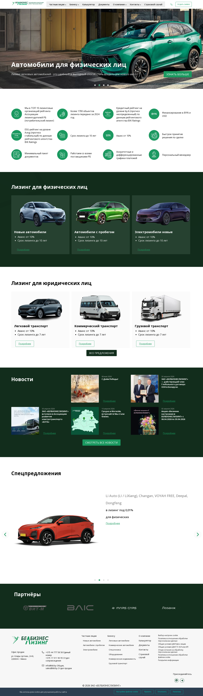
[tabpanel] (101, 49)
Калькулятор (88, 4)
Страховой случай (153, 4)
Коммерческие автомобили (121, 645)
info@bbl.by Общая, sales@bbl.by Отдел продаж (59, 667)
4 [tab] (108, 85)
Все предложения (101, 353)
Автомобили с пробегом (94, 645)
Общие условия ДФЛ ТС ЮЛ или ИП (173, 647)
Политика (177, 692)
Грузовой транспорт (118, 663)
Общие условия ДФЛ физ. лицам (172, 644)
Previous (5, 534)
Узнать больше (177, 74)
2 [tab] (99, 85)
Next (198, 534)
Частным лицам (56, 4)
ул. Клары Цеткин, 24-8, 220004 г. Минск (22, 657)
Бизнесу (73, 4)
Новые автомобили (92, 640)
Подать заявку (183, 4)
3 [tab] (103, 85)
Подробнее (23, 249)
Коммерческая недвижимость (122, 659)
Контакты (134, 4)
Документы (103, 4)
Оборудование (116, 654)
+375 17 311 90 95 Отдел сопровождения (57, 659)
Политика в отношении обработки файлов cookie (173, 656)
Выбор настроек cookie (168, 635)
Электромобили (90, 649)
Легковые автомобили (119, 640)
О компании (119, 4)
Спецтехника (115, 649)
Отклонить (162, 692)
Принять (148, 692)
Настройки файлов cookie (127, 692)
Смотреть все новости (101, 442)
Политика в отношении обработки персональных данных (173, 639)
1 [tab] (95, 85)
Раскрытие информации (168, 660)
